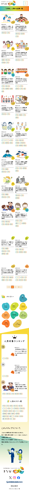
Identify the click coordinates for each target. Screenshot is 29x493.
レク (3, 358)
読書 (3, 91)
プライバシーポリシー (14, 488)
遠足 (24, 88)
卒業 (9, 408)
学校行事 (22, 33)
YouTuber (16, 416)
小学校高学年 (22, 142)
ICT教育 (3, 277)
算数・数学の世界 (6, 418)
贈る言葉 (7, 224)
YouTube (21, 416)
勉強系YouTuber (6, 416)
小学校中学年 (22, 408)
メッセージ (18, 277)
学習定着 (3, 62)
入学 (25, 277)
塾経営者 (11, 277)
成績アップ (12, 416)
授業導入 (13, 413)
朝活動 (11, 88)
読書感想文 (5, 413)
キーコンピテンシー (5, 140)
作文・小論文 (12, 418)
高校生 (17, 117)
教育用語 (7, 142)
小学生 (8, 32)
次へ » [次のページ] (19, 287)
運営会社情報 (14, 486)
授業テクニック (18, 223)
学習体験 (17, 142)
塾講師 (7, 169)
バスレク (17, 86)
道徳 (7, 253)
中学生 (3, 86)
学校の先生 (4, 32)
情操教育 (7, 88)
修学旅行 (17, 88)
